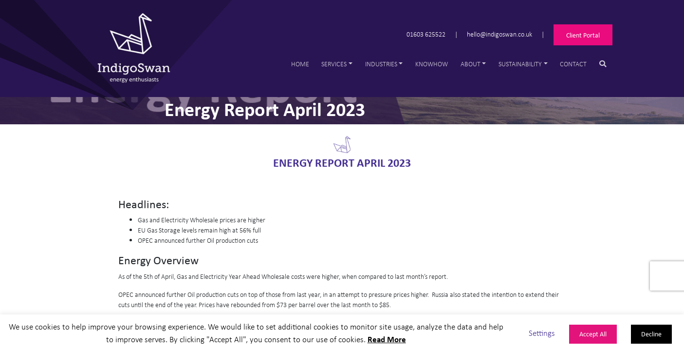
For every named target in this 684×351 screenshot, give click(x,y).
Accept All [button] (593, 333)
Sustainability (520, 63)
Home (300, 63)
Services (334, 63)
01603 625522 (426, 34)
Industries (381, 63)
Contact (573, 63)
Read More (387, 339)
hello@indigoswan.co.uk (499, 34)
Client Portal (583, 34)
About (471, 63)
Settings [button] (542, 332)
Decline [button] (651, 333)
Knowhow (431, 63)
